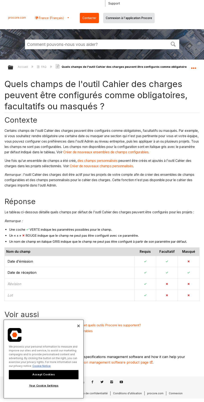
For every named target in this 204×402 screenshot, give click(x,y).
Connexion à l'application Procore (129, 18)
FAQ (42, 66)
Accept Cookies (43, 374)
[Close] (78, 326)
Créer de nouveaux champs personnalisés (101, 166)
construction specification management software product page (99, 362)
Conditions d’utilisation (127, 393)
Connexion (176, 393)
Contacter (89, 18)
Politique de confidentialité (91, 393)
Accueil (23, 66)
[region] (43, 359)
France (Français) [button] (51, 18)
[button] (173, 44)
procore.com (17, 17)
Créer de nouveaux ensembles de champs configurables (105, 152)
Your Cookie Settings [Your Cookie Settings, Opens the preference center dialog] (44, 385)
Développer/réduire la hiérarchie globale (13, 68)
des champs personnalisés (97, 161)
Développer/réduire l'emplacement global (193, 66)
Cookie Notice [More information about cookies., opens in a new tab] (41, 365)
